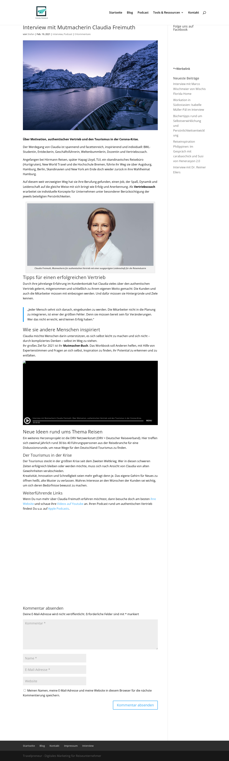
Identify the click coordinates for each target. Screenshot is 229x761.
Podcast (143, 12)
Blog (130, 12)
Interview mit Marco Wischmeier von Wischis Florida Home (189, 89)
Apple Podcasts (58, 509)
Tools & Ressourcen (166, 12)
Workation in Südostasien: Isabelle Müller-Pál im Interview (188, 105)
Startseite (115, 12)
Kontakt (193, 12)
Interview (58, 34)
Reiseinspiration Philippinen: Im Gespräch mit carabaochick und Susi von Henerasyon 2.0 (188, 151)
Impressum (71, 745)
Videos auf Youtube (70, 504)
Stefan (31, 34)
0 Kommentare (83, 34)
